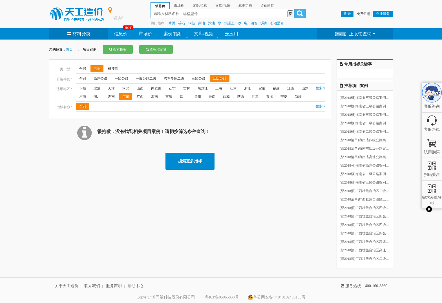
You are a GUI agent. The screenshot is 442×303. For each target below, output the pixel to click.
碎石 (181, 23)
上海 (218, 88)
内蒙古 (156, 88)
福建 (276, 88)
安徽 (261, 88)
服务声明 (114, 286)
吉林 (186, 88)
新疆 (298, 97)
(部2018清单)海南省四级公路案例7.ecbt (368, 149)
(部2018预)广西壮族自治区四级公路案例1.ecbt (374, 233)
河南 (82, 97)
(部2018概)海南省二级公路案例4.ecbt (367, 132)
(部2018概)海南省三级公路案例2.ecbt (367, 115)
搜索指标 (118, 49)
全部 (82, 69)
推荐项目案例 (354, 86)
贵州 (197, 97)
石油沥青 (277, 23)
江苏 (233, 88)
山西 (140, 88)
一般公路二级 (146, 78)
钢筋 (191, 23)
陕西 (240, 97)
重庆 (168, 97)
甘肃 (255, 97)
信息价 (120, 33)
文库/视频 (203, 33)
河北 (125, 88)
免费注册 (363, 14)
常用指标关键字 (356, 64)
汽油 (211, 23)
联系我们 (92, 286)
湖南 (111, 97)
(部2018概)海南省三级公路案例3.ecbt (367, 106)
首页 (69, 49)
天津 (111, 88)
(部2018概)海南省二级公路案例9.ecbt (367, 123)
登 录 (347, 14)
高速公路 (100, 78)
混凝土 (229, 23)
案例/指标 (173, 33)
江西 (290, 88)
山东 (305, 88)
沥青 (263, 23)
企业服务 (382, 14)
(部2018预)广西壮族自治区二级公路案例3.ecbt (374, 191)
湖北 (97, 97)
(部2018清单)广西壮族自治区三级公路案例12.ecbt (376, 199)
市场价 (145, 33)
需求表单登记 (432, 197)
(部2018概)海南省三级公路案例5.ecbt (367, 98)
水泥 (172, 23)
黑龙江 (203, 88)
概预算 (113, 69)
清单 (97, 69)
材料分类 (78, 33)
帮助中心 (135, 286)
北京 (97, 88)
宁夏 (283, 97)
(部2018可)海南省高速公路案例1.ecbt (367, 165)
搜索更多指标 (190, 161)
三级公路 (198, 78)
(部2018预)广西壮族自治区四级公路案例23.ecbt (374, 216)
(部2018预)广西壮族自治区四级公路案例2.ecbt (374, 225)
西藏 (226, 97)
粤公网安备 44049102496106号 (276, 297)
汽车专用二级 (174, 78)
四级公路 (219, 78)
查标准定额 (156, 49)
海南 (154, 97)
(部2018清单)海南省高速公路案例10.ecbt (369, 157)
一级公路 (121, 78)
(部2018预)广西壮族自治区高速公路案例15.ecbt (374, 250)
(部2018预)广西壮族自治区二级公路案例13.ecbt (374, 259)
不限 (82, 88)
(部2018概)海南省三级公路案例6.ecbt (367, 182)
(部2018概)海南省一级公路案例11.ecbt (368, 174)
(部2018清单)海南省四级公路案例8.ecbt (368, 140)
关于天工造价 (66, 286)
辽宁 (172, 88)
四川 (183, 97)
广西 (140, 97)
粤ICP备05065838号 (222, 297)
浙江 (247, 88)
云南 (212, 97)
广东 (125, 97)
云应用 (231, 33)
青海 (269, 97)
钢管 (254, 23)
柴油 (201, 23)
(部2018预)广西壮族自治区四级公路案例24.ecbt (374, 208)
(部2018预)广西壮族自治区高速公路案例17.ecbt (374, 242)
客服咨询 (432, 101)
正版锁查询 (355, 34)
